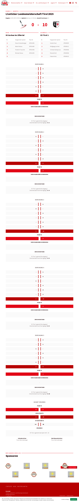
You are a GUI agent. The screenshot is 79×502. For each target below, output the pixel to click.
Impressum (62, 495)
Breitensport (62, 3)
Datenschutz (70, 495)
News (6, 3)
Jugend (53, 3)
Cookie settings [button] (65, 499)
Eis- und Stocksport (41, 3)
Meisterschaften (16, 3)
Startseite (9, 486)
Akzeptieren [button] (73, 499)
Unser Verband (28, 3)
